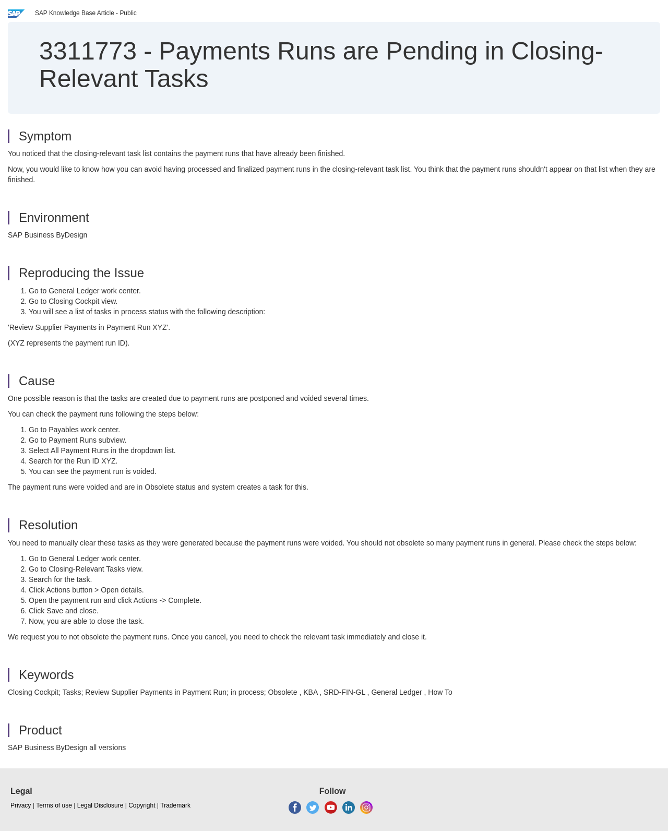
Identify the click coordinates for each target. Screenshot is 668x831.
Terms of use (54, 805)
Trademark (175, 805)
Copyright (141, 805)
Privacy (20, 805)
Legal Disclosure (100, 805)
